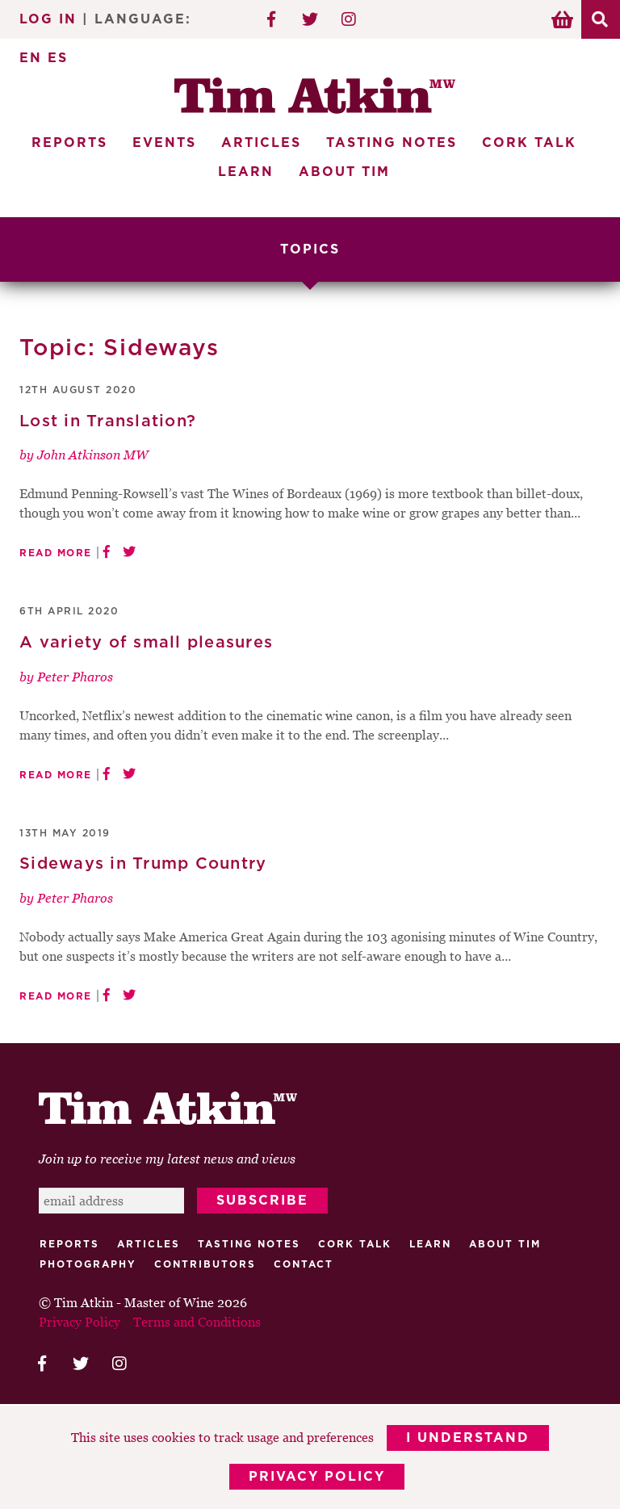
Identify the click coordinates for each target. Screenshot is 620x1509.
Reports (69, 142)
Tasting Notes (391, 142)
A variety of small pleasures (146, 643)
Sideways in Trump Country (142, 864)
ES (58, 58)
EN (30, 58)
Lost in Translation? (107, 421)
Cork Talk (529, 142)
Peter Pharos (75, 676)
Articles (261, 142)
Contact (303, 1264)
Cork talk (355, 1244)
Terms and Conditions (197, 1321)
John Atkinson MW (93, 454)
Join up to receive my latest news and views (167, 1158)
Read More (55, 553)
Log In (48, 19)
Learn (246, 172)
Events (164, 142)
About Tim (344, 172)
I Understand (468, 1437)
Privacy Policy (317, 1476)
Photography (88, 1264)
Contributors (205, 1264)
